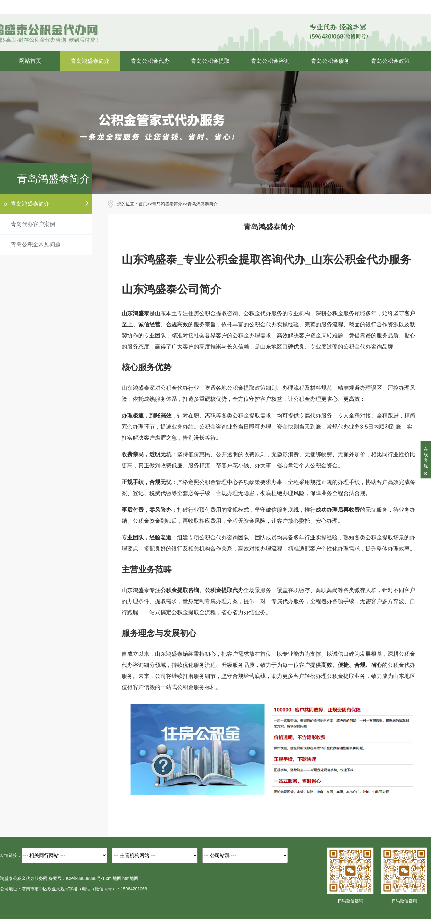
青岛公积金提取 (210, 61)
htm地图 (130, 878)
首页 (143, 203)
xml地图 (113, 878)
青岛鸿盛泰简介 (90, 61)
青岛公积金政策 (390, 61)
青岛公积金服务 (330, 61)
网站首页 (30, 61)
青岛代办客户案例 (33, 224)
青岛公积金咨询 (270, 61)
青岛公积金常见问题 (36, 244)
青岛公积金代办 (150, 61)
